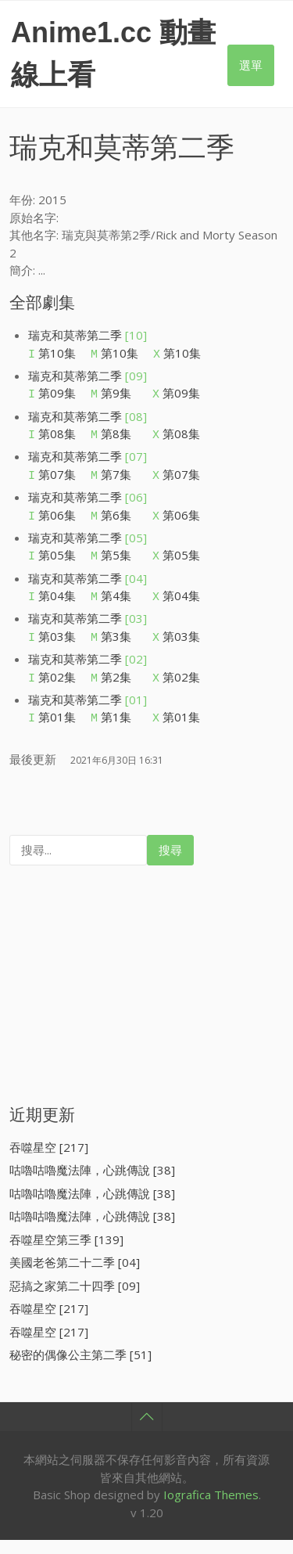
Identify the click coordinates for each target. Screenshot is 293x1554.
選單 (251, 65)
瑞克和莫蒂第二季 (87, 335)
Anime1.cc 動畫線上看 (113, 53)
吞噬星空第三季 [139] (66, 1216)
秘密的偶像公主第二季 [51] (80, 1331)
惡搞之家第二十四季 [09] (74, 1262)
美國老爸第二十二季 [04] (74, 1238)
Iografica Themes (211, 1471)
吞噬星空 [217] (48, 1123)
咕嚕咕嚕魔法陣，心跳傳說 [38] (92, 1146)
